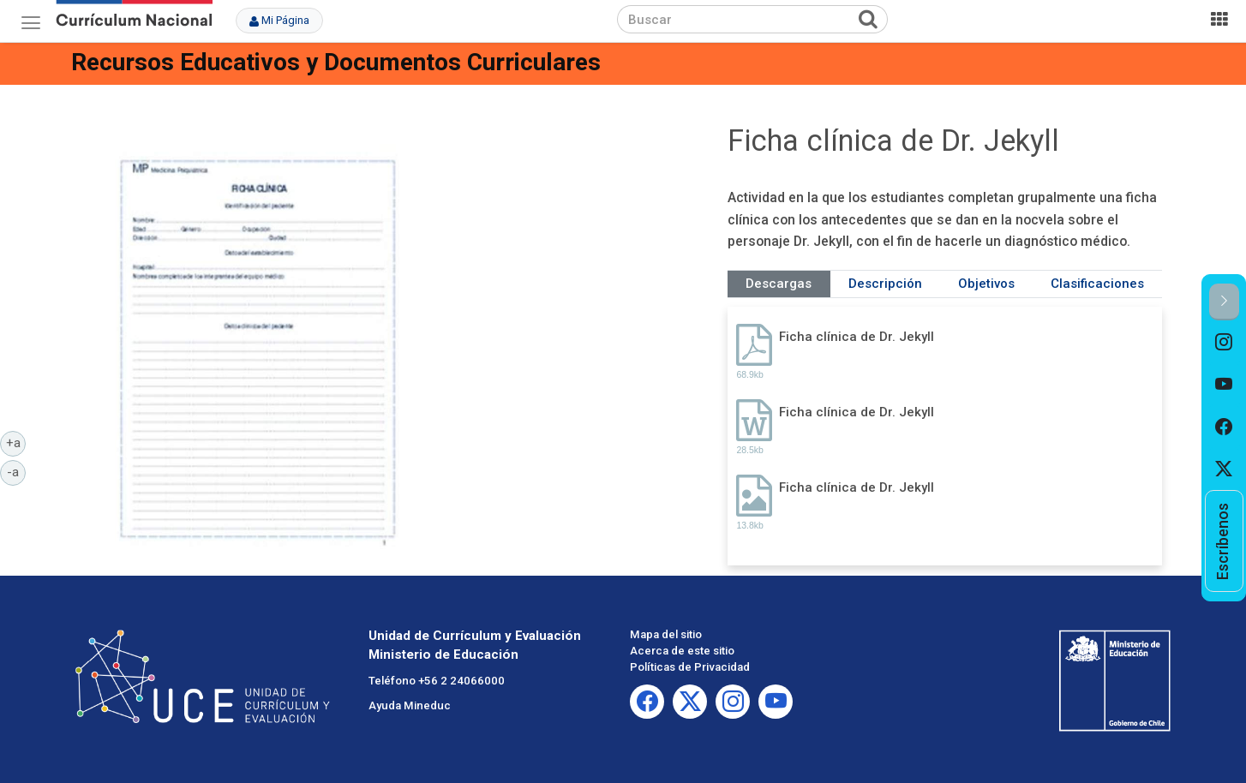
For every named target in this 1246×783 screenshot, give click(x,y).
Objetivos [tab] (986, 283)
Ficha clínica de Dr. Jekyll (856, 336)
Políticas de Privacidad (690, 666)
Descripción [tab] (885, 283)
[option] (1224, 341)
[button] (1224, 302)
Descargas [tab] (779, 283)
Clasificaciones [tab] (1097, 283)
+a (16, 442)
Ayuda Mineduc (409, 705)
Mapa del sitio (666, 634)
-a (16, 471)
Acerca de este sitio (682, 650)
